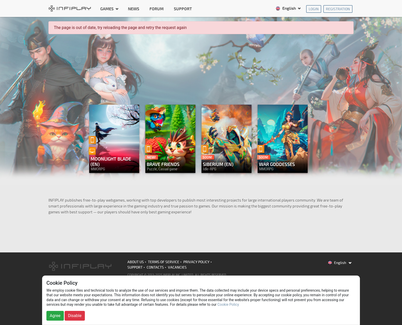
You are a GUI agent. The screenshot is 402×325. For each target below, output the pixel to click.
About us (135, 262)
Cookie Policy (228, 304)
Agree (55, 315)
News (133, 9)
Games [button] (107, 8)
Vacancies (177, 267)
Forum (156, 9)
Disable (75, 315)
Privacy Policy (196, 262)
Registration (338, 9)
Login (314, 9)
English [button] (286, 8)
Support (183, 9)
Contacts (155, 267)
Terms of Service (163, 262)
